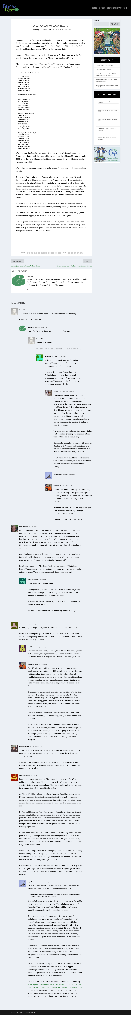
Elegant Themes (21, 1012)
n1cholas (56, 485)
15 (61, 29)
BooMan (43, 29)
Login (102, 8)
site (84, 40)
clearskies (100, 119)
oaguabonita (57, 474)
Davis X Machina (24, 310)
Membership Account (117, 8)
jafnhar (100, 128)
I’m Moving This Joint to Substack (105, 65)
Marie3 (30, 647)
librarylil (100, 110)
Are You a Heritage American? (103, 69)
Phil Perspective (24, 746)
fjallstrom (56, 391)
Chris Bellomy (23, 526)
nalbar (30, 579)
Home (94, 8)
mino (20, 623)
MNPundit (48, 356)
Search (96, 21)
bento (21, 775)
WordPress (34, 1012)
